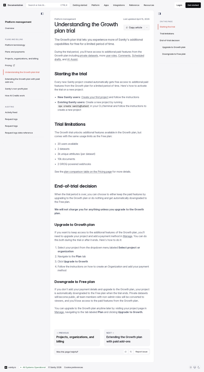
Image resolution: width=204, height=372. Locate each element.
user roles (111, 55)
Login (179, 5)
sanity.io (10, 367)
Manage (127, 236)
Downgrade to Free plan (174, 54)
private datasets (89, 55)
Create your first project (94, 97)
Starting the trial (167, 26)
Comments (124, 55)
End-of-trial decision (170, 40)
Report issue (141, 351)
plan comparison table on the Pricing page (88, 171)
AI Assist (72, 59)
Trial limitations (167, 33)
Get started (193, 5)
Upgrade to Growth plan (173, 47)
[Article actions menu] (147, 27)
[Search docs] (48, 5)
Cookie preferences (73, 367)
